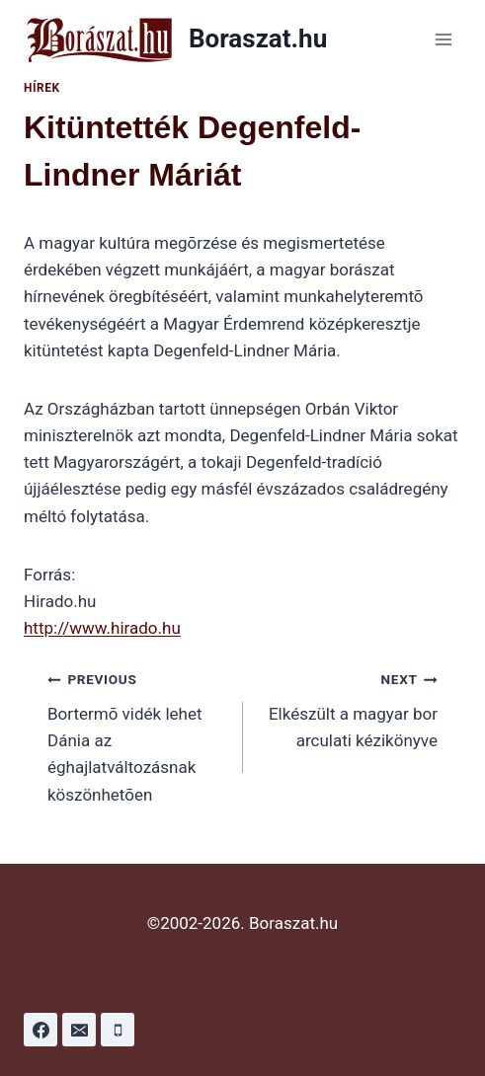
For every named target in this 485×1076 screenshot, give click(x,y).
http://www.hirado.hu (102, 628)
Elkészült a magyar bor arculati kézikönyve (349, 707)
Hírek (42, 88)
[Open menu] (443, 39)
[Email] (79, 1029)
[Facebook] (40, 1029)
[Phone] (117, 1029)
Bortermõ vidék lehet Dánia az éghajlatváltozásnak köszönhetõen (136, 734)
